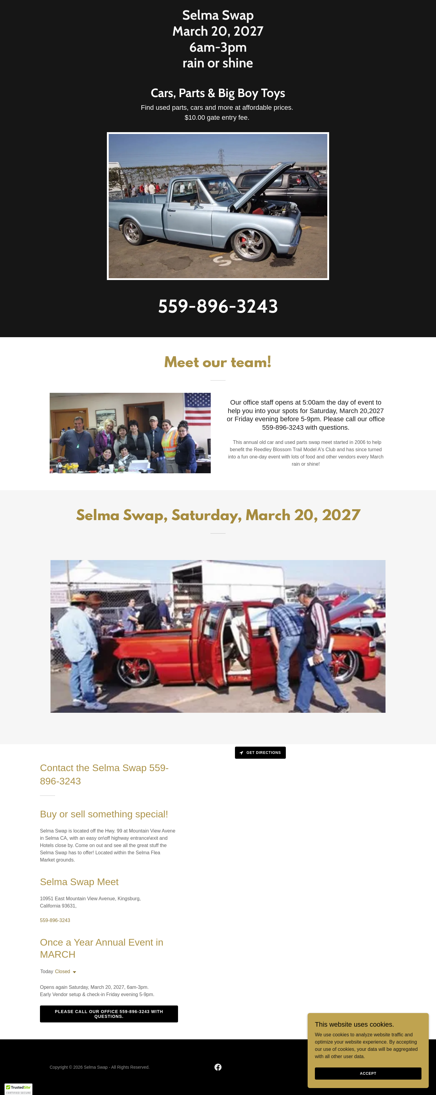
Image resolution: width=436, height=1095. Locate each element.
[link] (217, 65)
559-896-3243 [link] (218, 306)
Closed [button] (62, 971)
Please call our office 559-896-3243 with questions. (109, 1014)
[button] (73, 972)
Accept (368, 1073)
